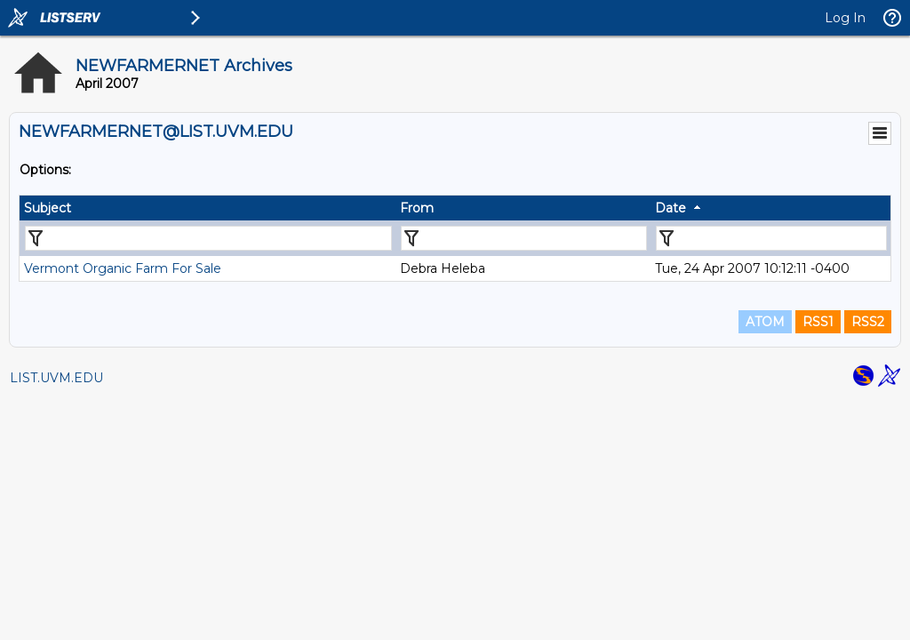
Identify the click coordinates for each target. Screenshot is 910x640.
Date (670, 208)
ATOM (765, 322)
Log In (845, 18)
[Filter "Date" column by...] (771, 238)
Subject (47, 208)
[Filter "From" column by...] (524, 238)
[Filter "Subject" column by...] (208, 238)
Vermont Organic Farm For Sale (122, 268)
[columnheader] (207, 208)
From (417, 208)
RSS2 (867, 322)
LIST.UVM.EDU (56, 378)
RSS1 (818, 322)
